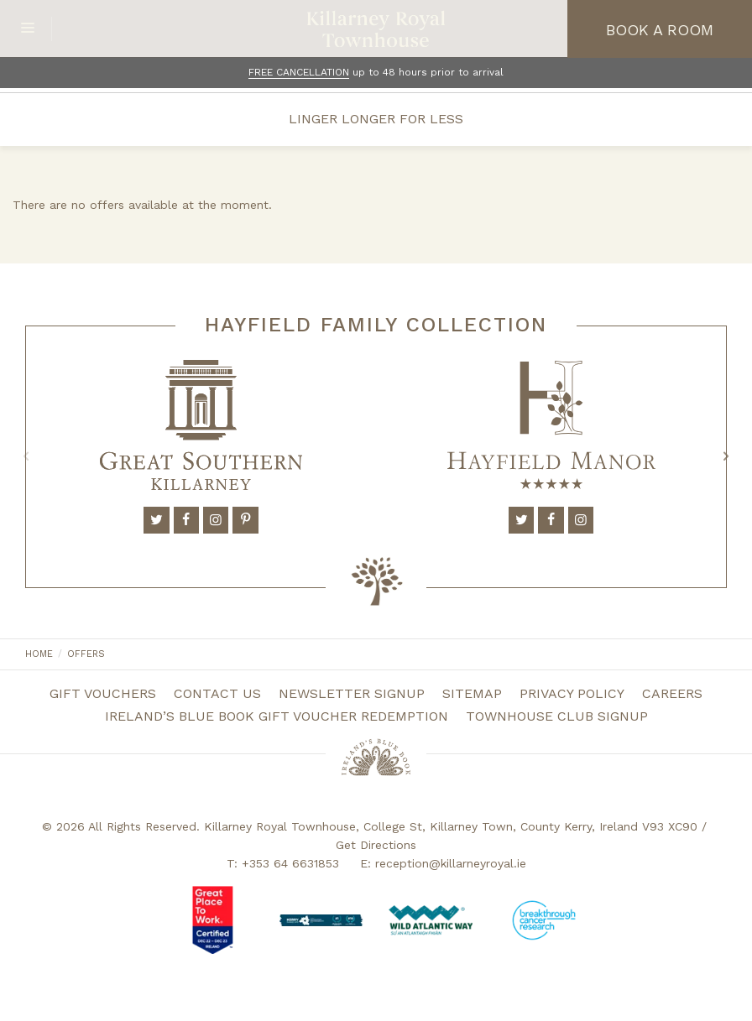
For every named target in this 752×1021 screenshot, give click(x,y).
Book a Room (659, 30)
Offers (86, 654)
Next (726, 456)
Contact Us (217, 693)
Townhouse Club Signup (557, 716)
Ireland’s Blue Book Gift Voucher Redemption (276, 716)
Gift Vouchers (103, 693)
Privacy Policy (572, 693)
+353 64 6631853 (290, 863)
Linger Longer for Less (376, 119)
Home (39, 654)
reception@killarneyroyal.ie (450, 863)
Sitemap (472, 693)
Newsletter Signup (352, 693)
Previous (26, 456)
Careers (672, 693)
